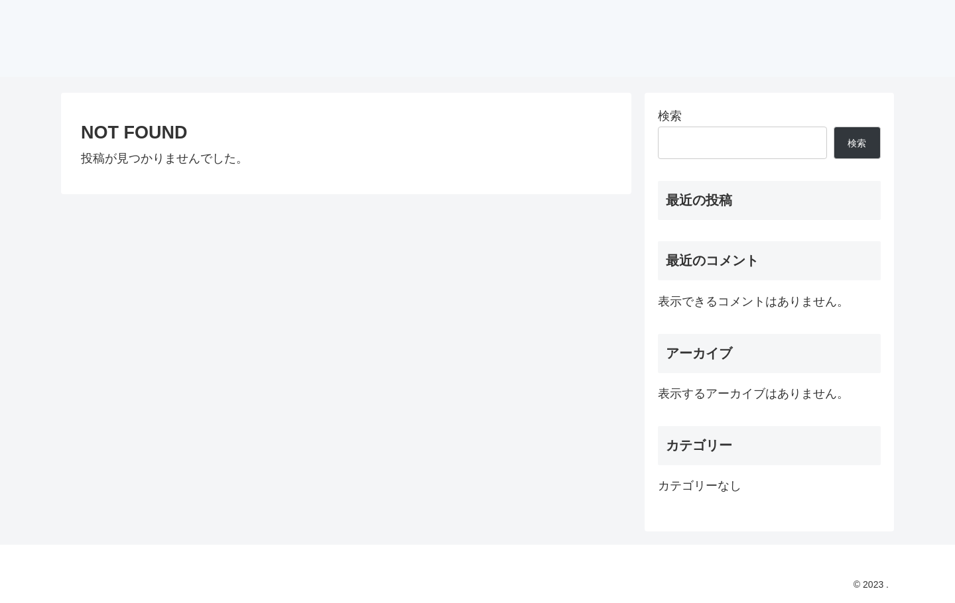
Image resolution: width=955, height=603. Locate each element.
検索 (670, 116)
